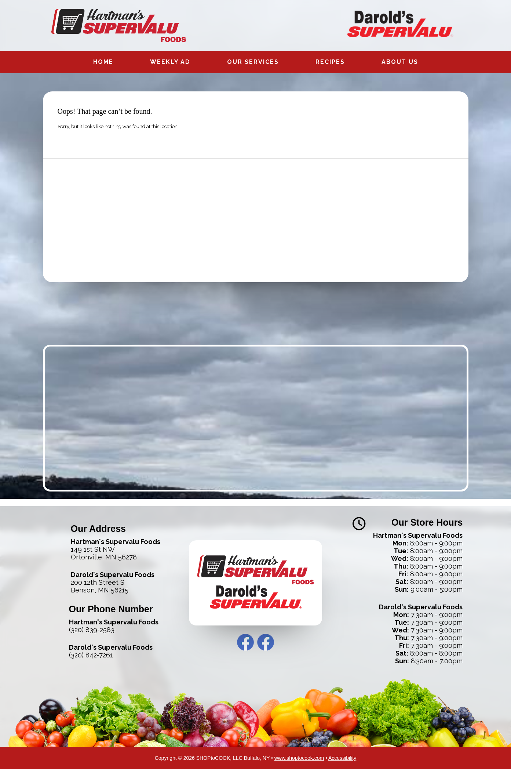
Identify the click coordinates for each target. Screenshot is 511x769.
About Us (400, 61)
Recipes (330, 61)
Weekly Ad (170, 61)
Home (103, 61)
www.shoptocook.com (299, 758)
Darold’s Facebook (265, 642)
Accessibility (342, 758)
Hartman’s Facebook (245, 642)
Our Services (253, 61)
